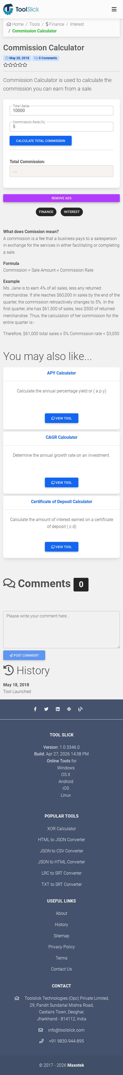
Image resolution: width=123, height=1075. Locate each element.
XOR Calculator (61, 828)
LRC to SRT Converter (62, 873)
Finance (55, 24)
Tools (34, 24)
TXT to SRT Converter (61, 884)
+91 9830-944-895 (61, 1041)
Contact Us (61, 969)
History (61, 924)
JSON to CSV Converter (61, 850)
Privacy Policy (61, 946)
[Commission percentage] (61, 127)
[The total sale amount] (61, 110)
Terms (61, 958)
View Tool (61, 418)
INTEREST (72, 212)
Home (15, 24)
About (61, 913)
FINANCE (46, 212)
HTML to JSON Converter (61, 839)
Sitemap (61, 935)
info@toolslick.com (61, 1030)
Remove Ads (61, 198)
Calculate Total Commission (40, 141)
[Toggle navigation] (114, 9)
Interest (77, 24)
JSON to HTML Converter (61, 861)
